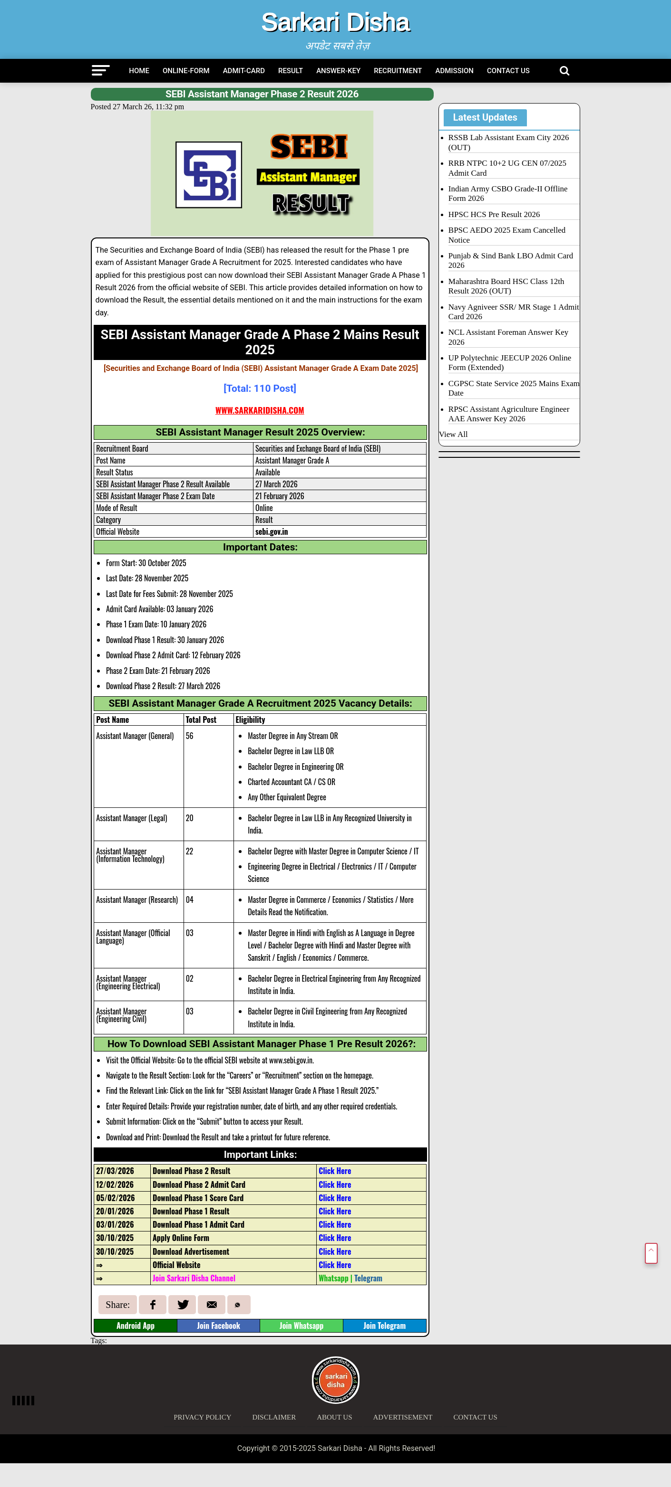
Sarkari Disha (335, 22)
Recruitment (398, 70)
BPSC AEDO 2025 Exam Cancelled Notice (506, 235)
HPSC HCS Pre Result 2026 (494, 214)
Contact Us (508, 70)
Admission (455, 70)
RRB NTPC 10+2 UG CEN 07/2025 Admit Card (507, 168)
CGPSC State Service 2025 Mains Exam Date (514, 388)
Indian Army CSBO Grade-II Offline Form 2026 (508, 193)
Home (139, 70)
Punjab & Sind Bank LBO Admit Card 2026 (511, 260)
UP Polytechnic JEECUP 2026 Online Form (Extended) (509, 362)
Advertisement (403, 1417)
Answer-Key (338, 70)
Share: (118, 1304)
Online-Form (186, 70)
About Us (334, 1417)
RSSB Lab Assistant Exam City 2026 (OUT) (508, 142)
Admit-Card (244, 70)
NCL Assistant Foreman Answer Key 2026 (508, 337)
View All (453, 434)
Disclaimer (274, 1417)
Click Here (335, 1251)
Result (290, 70)
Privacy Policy (202, 1417)
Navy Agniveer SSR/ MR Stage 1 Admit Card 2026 (513, 312)
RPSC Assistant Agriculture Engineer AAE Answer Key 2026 (509, 414)
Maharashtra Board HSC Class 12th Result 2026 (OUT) (506, 286)
